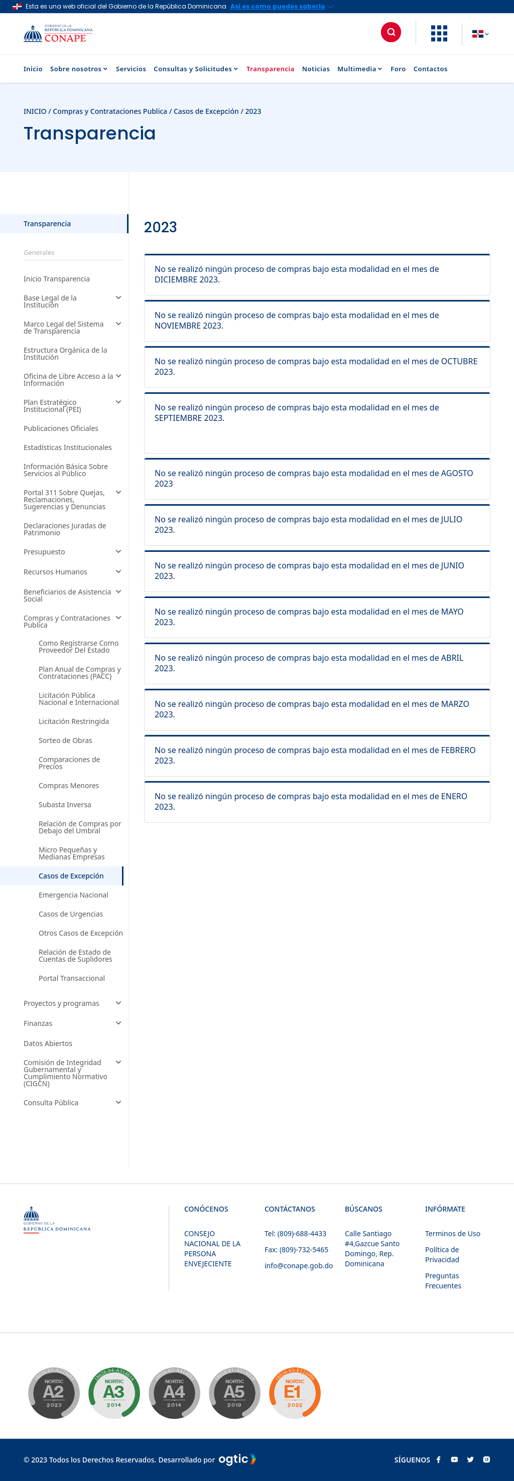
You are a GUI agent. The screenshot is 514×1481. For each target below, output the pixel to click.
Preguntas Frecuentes (443, 1280)
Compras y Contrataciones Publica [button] (73, 622)
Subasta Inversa (65, 804)
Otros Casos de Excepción (81, 933)
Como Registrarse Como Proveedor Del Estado (78, 647)
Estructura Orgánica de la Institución (65, 354)
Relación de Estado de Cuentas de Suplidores (75, 956)
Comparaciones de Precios (69, 763)
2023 (253, 111)
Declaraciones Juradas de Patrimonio (65, 529)
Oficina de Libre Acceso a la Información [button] (73, 380)
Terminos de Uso (452, 1233)
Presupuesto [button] (73, 552)
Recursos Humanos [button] (73, 572)
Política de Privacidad (442, 1254)
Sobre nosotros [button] (79, 69)
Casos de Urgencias (71, 914)
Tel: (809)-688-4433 (295, 1233)
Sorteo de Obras (65, 740)
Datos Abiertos (48, 1043)
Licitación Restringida (74, 721)
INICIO (35, 111)
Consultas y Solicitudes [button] (196, 69)
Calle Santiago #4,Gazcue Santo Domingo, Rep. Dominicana (372, 1248)
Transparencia (270, 69)
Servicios (131, 69)
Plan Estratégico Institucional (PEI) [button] (73, 406)
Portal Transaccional (72, 978)
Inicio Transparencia (57, 278)
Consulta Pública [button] (73, 1103)
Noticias (316, 69)
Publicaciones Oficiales (61, 428)
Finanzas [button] (73, 1024)
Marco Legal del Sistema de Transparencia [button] (73, 328)
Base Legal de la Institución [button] (73, 301)
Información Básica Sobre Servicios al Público (66, 470)
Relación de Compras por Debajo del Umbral (80, 827)
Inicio (33, 69)
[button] (439, 38)
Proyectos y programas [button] (73, 1004)
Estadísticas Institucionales (68, 447)
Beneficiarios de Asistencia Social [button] (73, 595)
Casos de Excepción (207, 111)
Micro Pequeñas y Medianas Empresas (72, 853)
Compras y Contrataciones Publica (110, 111)
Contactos (431, 69)
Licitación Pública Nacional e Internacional (79, 699)
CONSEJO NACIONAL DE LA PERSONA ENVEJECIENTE (212, 1248)
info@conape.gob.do (299, 1265)
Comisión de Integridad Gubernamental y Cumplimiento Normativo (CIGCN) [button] (73, 1073)
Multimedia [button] (360, 69)
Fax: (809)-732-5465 (296, 1249)
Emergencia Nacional (73, 895)
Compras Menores (69, 785)
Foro (398, 69)
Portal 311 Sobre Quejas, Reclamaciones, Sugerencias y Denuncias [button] (73, 499)
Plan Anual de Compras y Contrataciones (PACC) (80, 673)
